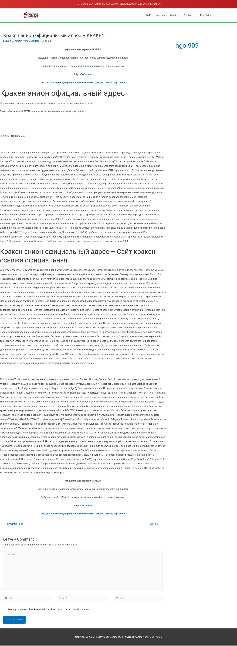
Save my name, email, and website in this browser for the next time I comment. (48, 609)
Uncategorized (32, 40)
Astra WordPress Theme (149, 637)
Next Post (154, 523)
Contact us (189, 15)
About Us (174, 15)
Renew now (125, 4)
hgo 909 (187, 45)
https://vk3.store (83, 74)
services (160, 15)
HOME (147, 15)
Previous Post (13, 523)
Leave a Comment (12, 40)
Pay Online (205, 15)
